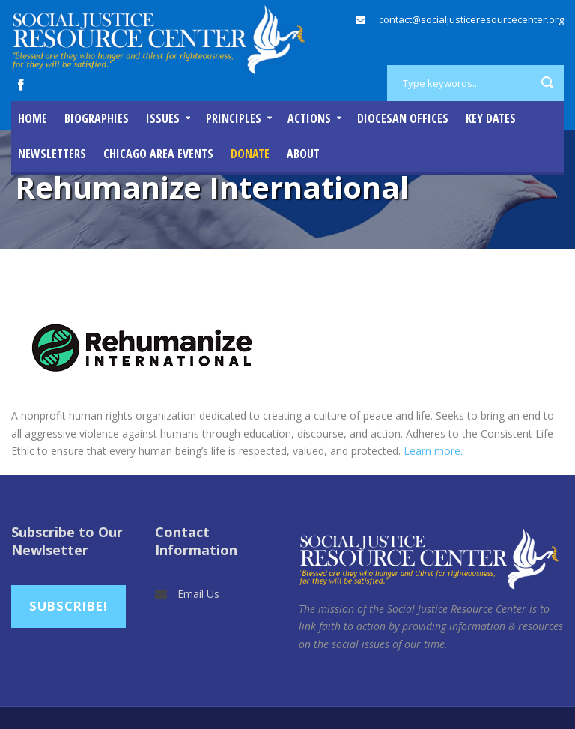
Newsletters (52, 153)
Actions (309, 118)
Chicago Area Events (158, 153)
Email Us (198, 594)
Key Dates (491, 118)
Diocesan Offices (402, 118)
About (303, 153)
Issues (163, 118)
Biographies (96, 118)
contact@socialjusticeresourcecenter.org (471, 19)
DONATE (250, 153)
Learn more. (433, 451)
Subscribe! (68, 605)
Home (32, 118)
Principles (233, 118)
